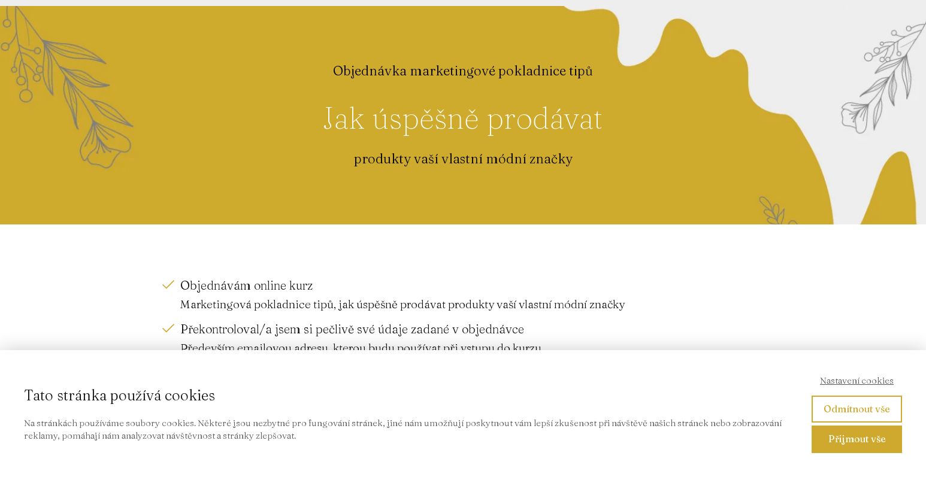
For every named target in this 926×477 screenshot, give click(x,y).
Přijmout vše (857, 439)
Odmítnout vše (857, 409)
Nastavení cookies (857, 380)
